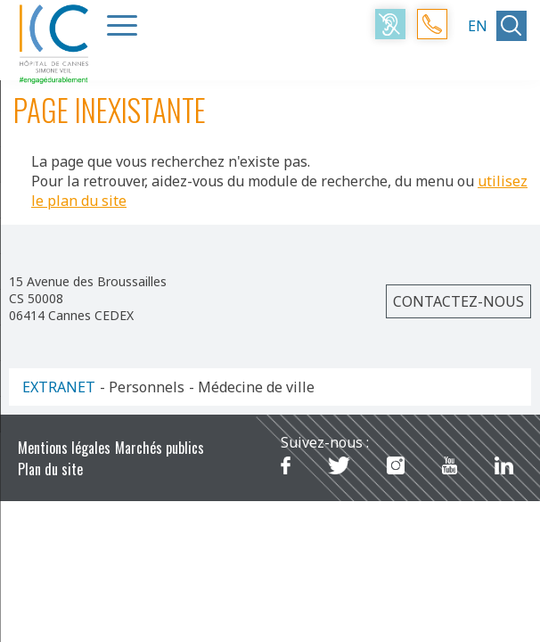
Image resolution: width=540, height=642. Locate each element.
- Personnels (142, 387)
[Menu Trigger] (122, 25)
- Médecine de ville (252, 387)
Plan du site (50, 469)
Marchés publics (159, 447)
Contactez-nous (458, 301)
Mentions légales (64, 447)
